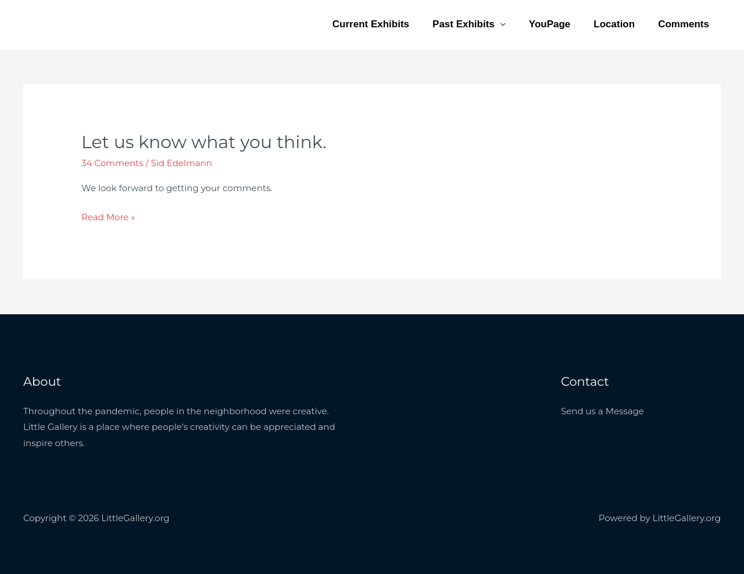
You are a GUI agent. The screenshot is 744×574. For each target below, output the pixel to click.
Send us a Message (602, 411)
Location (614, 24)
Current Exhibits (370, 24)
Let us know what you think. (203, 142)
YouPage (549, 24)
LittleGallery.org (85, 17)
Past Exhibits (463, 24)
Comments (683, 24)
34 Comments (112, 162)
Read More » (108, 216)
